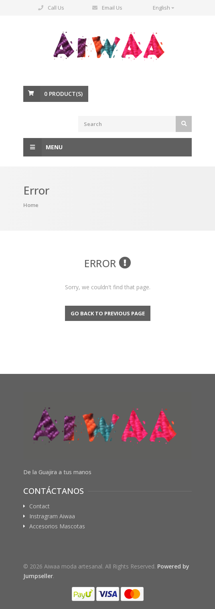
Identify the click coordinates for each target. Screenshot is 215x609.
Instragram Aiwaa (52, 516)
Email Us (112, 7)
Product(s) (63, 93)
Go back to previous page (108, 313)
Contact (39, 506)
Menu (43, 147)
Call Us (56, 7)
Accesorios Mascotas (57, 526)
